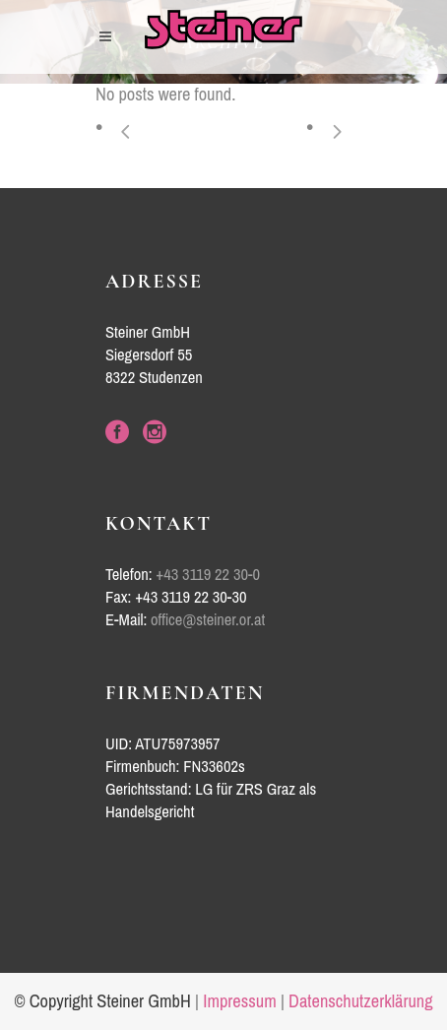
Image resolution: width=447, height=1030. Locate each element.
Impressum (240, 1001)
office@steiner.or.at (208, 620)
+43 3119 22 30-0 (208, 574)
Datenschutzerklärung (360, 1001)
